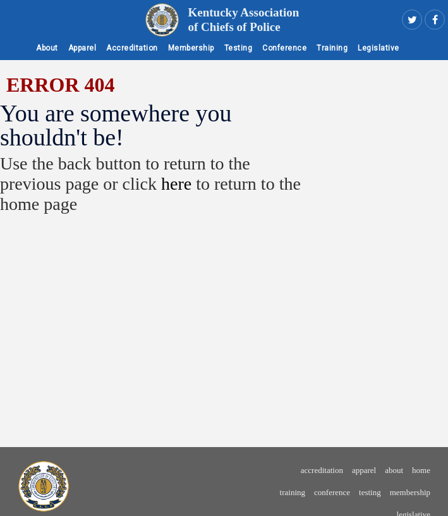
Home (421, 470)
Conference (284, 48)
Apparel (82, 48)
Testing (238, 48)
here (176, 184)
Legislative (378, 48)
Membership (191, 48)
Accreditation (132, 48)
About (47, 48)
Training (332, 48)
